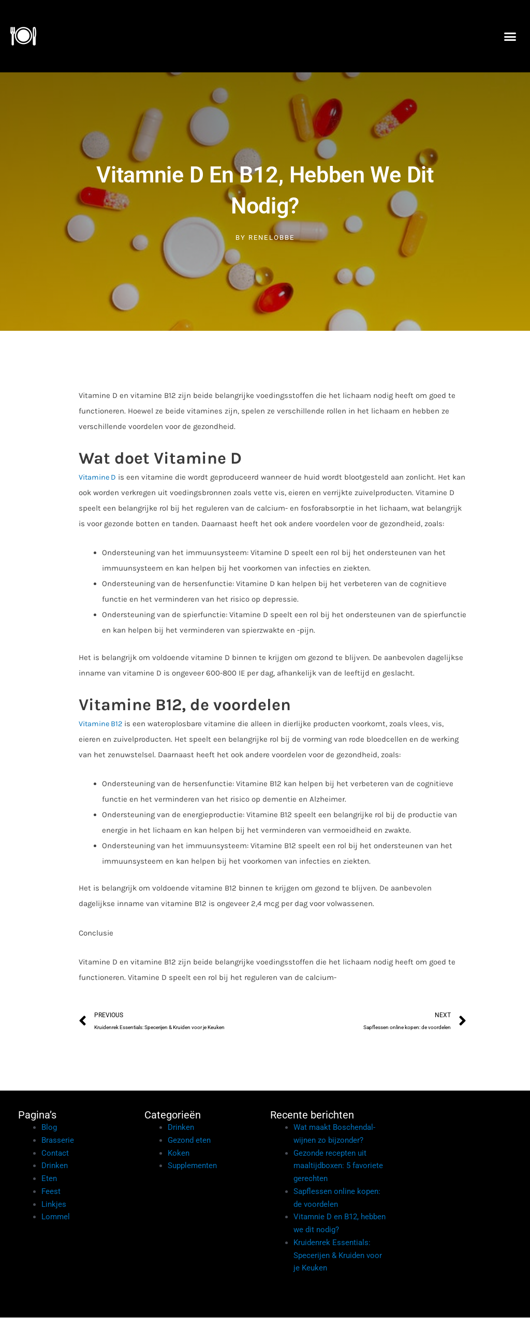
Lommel (55, 1217)
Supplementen (192, 1166)
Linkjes (53, 1204)
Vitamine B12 (101, 723)
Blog (49, 1127)
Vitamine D (98, 477)
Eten (49, 1179)
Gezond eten (189, 1140)
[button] (510, 36)
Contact (55, 1153)
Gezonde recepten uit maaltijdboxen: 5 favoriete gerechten (338, 1166)
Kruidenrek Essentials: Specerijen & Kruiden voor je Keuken (337, 1256)
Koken (178, 1153)
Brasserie (57, 1140)
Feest (51, 1192)
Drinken (54, 1166)
